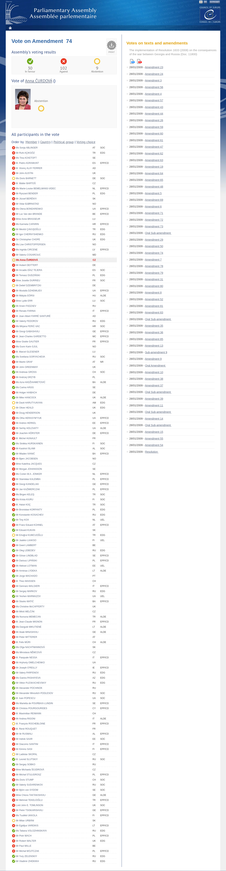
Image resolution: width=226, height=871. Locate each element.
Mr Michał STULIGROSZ (28, 774)
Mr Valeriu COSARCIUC (28, 254)
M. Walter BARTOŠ (26, 183)
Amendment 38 (154, 378)
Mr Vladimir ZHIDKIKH (27, 861)
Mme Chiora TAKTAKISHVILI (31, 795)
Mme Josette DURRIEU (28, 280)
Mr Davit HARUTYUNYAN (29, 402)
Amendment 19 (154, 166)
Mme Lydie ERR (24, 300)
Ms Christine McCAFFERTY (30, 606)
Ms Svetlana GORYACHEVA (30, 356)
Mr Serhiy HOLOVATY (27, 428)
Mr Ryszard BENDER (27, 193)
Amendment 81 (154, 306)
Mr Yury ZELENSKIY (26, 856)
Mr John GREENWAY (27, 367)
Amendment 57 (154, 100)
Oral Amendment (155, 365)
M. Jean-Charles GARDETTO (31, 336)
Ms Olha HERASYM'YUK (29, 418)
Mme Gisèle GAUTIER (27, 341)
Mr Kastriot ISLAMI (25, 448)
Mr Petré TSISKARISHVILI (29, 810)
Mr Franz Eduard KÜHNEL (29, 525)
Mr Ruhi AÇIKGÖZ (25, 153)
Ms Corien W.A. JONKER (29, 474)
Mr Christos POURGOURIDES (31, 708)
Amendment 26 (154, 120)
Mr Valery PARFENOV (27, 672)
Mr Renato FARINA (26, 311)
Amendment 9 (153, 358)
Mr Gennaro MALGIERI (28, 586)
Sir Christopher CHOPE (28, 239)
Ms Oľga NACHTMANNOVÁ (30, 647)
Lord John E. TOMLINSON (29, 805)
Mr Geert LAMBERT (26, 545)
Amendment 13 (154, 345)
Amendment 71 (154, 213)
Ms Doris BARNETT (26, 178)
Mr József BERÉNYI (26, 198)
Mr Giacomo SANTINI (27, 744)
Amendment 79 (154, 272)
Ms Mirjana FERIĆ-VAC (28, 326)
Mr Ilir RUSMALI (24, 733)
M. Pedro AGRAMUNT (27, 163)
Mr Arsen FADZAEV (26, 306)
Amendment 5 (153, 193)
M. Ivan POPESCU (25, 698)
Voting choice (85, 142)
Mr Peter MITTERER (26, 637)
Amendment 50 (154, 246)
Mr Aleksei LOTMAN (26, 565)
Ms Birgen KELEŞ (25, 494)
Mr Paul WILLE (23, 846)
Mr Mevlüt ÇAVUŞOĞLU (28, 229)
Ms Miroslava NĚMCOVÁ (29, 652)
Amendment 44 (154, 113)
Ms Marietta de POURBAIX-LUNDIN (34, 703)
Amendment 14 (154, 418)
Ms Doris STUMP (25, 779)
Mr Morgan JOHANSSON (29, 469)
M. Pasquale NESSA (26, 657)
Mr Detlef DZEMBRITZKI (28, 285)
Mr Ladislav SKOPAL (26, 754)
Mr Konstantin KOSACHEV (29, 514)
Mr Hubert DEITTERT (27, 265)
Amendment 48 (154, 186)
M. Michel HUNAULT (26, 438)
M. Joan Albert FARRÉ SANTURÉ (33, 316)
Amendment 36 (154, 332)
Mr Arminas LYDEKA (26, 570)
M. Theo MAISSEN (25, 581)
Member (31, 142)
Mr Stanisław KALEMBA (28, 479)
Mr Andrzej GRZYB (25, 377)
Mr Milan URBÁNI (25, 820)
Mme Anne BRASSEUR (28, 219)
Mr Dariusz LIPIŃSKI (26, 560)
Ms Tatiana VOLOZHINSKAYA (31, 830)
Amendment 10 (154, 372)
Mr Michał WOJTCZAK (27, 851)
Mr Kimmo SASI (24, 749)
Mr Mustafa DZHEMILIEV (29, 290)
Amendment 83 (154, 312)
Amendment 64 (154, 173)
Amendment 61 (154, 140)
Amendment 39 (154, 398)
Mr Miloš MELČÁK (25, 611)
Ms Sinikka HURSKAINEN (29, 443)
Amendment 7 (153, 259)
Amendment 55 (154, 438)
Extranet (214, 2)
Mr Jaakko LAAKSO (26, 540)
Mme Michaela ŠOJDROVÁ (30, 769)
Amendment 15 (154, 431)
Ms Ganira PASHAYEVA (28, 678)
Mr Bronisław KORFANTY (29, 509)
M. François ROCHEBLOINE (30, 723)
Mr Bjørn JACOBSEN (27, 458)
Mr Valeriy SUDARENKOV (29, 784)
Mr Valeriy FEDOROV (27, 321)
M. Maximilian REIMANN (28, 713)
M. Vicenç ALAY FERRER (29, 168)
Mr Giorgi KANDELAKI (27, 484)
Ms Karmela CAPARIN (27, 224)
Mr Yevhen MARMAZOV (28, 596)
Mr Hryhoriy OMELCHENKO (30, 662)
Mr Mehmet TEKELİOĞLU (29, 800)
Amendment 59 (154, 127)
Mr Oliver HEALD (25, 407)
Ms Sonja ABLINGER (27, 147)
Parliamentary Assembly (52, 14)
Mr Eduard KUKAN (25, 530)
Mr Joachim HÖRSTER (28, 433)
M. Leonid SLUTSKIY (27, 759)
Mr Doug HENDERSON (28, 413)
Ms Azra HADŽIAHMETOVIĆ (30, 382)
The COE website (210, 14)
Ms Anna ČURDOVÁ (27, 260)
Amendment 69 (154, 199)
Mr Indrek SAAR (24, 739)
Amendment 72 (154, 219)
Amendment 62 (154, 153)
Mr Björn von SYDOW (27, 790)
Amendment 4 (153, 93)
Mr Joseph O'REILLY (26, 667)
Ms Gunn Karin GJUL (27, 346)
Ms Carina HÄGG (25, 387)
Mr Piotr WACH (24, 835)
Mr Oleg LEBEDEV (25, 550)
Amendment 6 (153, 206)
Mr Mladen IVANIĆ (25, 453)
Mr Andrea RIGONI (25, 718)
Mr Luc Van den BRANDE (29, 214)
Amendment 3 (153, 80)
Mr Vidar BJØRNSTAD (27, 204)
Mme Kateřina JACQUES (29, 464)
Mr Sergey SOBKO (25, 764)
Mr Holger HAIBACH (26, 392)
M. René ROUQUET (26, 728)
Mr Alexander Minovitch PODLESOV (34, 693)
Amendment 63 (154, 160)
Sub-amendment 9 (156, 352)
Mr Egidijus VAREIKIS (27, 825)
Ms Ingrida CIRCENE (27, 249)
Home (10, 27)
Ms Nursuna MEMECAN (28, 616)
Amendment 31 (154, 279)
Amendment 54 (154, 445)
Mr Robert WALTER (26, 841)
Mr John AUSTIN (24, 173)
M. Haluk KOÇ (23, 504)
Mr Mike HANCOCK (26, 397)
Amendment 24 (154, 73)
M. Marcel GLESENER (27, 351)
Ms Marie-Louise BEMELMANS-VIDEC (36, 188)
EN (201, 2)
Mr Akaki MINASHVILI (27, 632)
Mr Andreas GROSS (26, 372)
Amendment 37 (154, 385)
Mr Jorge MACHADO (26, 576)
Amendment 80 (154, 286)
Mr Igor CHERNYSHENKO (29, 234)
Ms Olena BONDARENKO (29, 208)
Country (45, 142)
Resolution (152, 451)
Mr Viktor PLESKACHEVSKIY (31, 683)
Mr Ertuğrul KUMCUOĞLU (29, 535)
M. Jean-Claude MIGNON (29, 621)
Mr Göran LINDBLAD (27, 555)
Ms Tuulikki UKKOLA (26, 815)
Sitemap (9, 1)
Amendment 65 (154, 179)
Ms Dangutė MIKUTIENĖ (28, 627)
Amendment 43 (154, 107)
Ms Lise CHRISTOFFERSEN (30, 244)
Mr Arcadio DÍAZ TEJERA (29, 270)
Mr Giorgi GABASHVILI (28, 331)
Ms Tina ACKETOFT (26, 158)
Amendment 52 (154, 299)
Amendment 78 (154, 266)
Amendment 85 (154, 339)
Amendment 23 (154, 67)
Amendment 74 (154, 252)
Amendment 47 (154, 146)
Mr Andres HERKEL (26, 423)
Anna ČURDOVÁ (38, 80)
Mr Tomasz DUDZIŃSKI (28, 275)
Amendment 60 (154, 133)
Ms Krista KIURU (24, 499)
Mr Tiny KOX (22, 519)
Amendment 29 (154, 239)
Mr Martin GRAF (24, 362)
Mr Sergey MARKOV (26, 591)
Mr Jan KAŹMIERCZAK (28, 489)
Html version (132, 61)
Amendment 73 (154, 226)
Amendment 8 (153, 292)
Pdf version (139, 61)
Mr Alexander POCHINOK (29, 688)
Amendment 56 (154, 87)
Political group (63, 142)
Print (111, 52)
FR (205, 2)
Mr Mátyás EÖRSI (25, 295)
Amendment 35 (154, 325)
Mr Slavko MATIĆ (25, 601)
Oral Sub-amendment (158, 233)
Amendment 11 (154, 405)
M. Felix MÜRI (23, 642)
